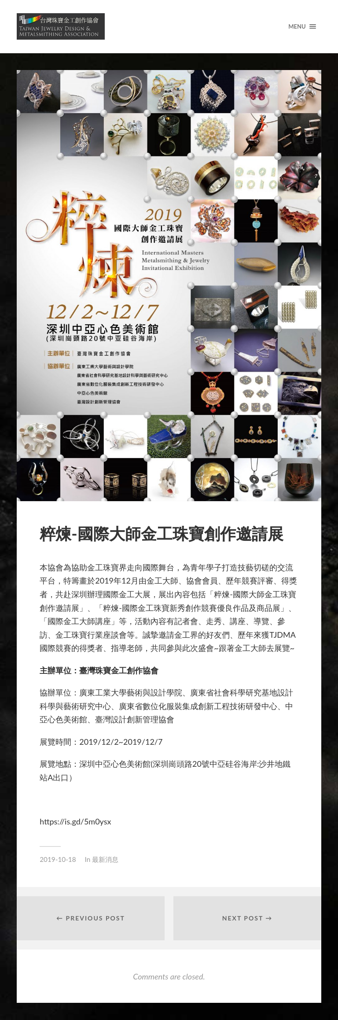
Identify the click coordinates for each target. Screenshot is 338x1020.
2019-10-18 (58, 859)
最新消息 (105, 859)
